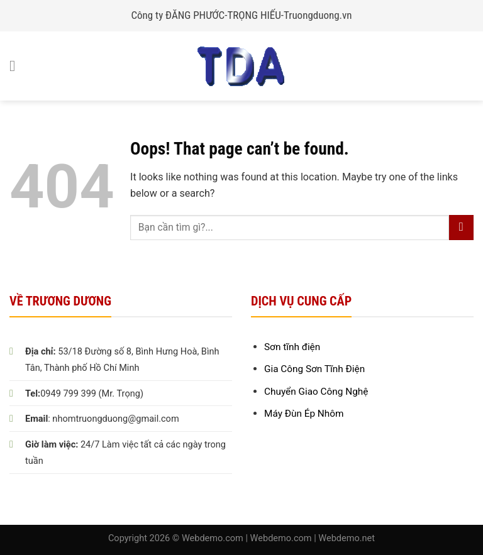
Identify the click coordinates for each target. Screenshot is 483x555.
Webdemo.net (346, 538)
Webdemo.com (212, 538)
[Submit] (461, 227)
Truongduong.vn (318, 15)
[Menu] (17, 65)
